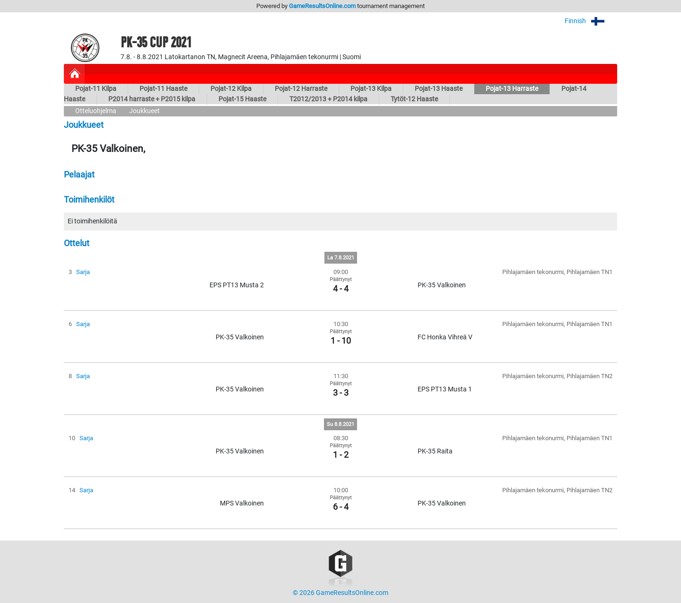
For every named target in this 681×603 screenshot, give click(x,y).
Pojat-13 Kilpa (371, 89)
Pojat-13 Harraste (512, 89)
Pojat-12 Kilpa (231, 89)
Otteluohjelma (95, 111)
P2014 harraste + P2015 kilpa (151, 99)
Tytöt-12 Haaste (414, 99)
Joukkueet (144, 111)
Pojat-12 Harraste (301, 89)
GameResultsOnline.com (322, 5)
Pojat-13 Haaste (439, 89)
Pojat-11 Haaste (163, 89)
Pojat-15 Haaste (242, 99)
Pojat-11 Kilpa (95, 89)
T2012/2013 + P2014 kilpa (328, 99)
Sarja (83, 271)
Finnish (591, 21)
